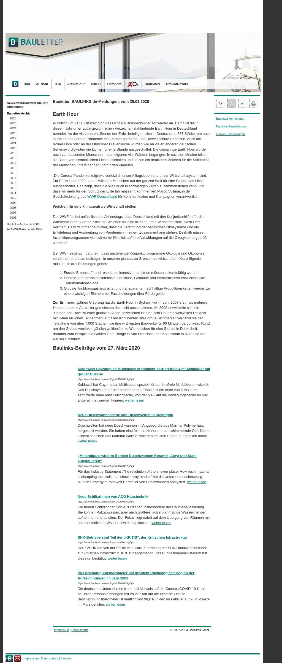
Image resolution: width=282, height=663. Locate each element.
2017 (13, 163)
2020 (13, 148)
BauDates (152, 84)
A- (242, 103)
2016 (13, 168)
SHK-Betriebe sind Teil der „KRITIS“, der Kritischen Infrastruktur (132, 537)
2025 (13, 123)
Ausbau (42, 84)
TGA (57, 84)
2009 (13, 202)
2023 (13, 133)
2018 (13, 158)
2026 (13, 118)
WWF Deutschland (102, 196)
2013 (13, 183)
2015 (13, 173)
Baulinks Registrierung (231, 126)
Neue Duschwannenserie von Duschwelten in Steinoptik (125, 415)
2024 (13, 128)
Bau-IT (96, 84)
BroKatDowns (177, 84)
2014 (13, 178)
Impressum (61, 630)
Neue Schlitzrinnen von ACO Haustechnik (113, 496)
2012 (13, 187)
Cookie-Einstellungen (230, 134)
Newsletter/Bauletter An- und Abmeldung (27, 104)
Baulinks (66, 658)
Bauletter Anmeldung (230, 118)
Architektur (76, 84)
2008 (13, 207)
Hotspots (114, 84)
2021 (13, 143)
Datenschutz (79, 630)
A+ (221, 103)
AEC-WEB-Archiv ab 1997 (24, 229)
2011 (13, 192)
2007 (13, 212)
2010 (13, 197)
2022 (13, 138)
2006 (13, 217)
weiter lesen (134, 400)
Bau (27, 84)
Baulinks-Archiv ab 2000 (23, 224)
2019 (13, 153)
